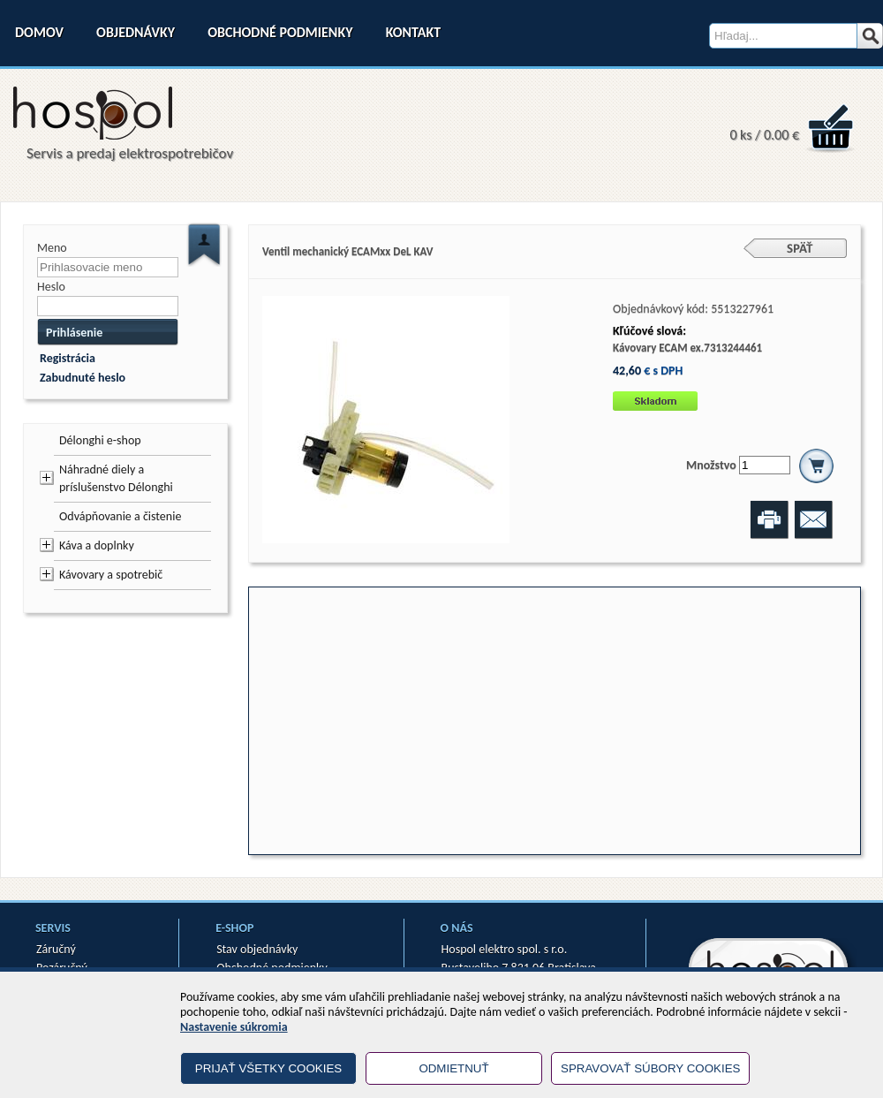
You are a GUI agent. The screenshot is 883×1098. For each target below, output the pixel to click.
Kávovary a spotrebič (110, 574)
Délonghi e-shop (100, 440)
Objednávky (135, 32)
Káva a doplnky (96, 545)
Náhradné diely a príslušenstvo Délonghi (116, 478)
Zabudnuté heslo (82, 377)
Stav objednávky (257, 949)
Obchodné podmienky (280, 32)
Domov (39, 32)
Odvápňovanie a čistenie (120, 516)
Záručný (56, 949)
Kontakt (413, 32)
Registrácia (67, 358)
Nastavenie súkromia (234, 1026)
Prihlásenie (74, 332)
